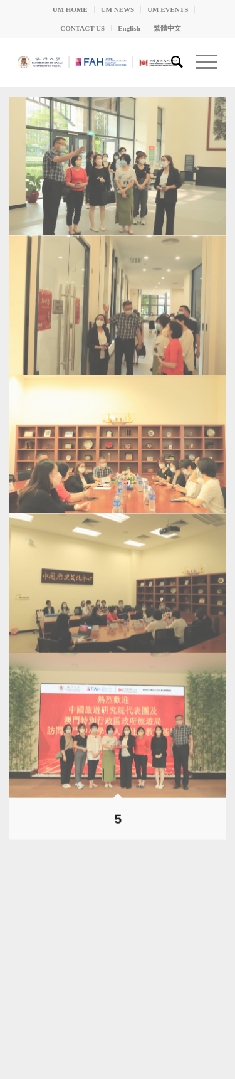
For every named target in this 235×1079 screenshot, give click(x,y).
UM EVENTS (167, 9)
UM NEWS (117, 9)
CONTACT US (82, 28)
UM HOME (70, 9)
